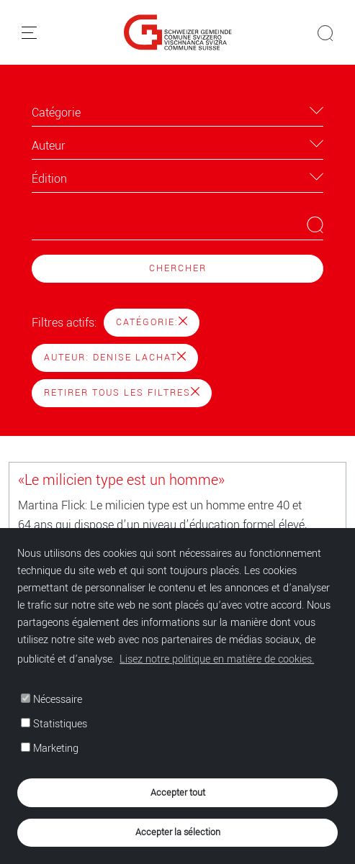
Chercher (178, 268)
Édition (49, 178)
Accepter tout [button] (177, 792)
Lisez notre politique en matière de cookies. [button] (217, 659)
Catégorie (56, 112)
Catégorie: (151, 322)
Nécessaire (51, 699)
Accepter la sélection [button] (177, 832)
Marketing (49, 748)
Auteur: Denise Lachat (115, 357)
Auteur (49, 145)
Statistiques (54, 724)
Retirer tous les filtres (121, 392)
